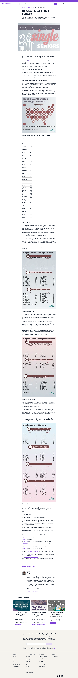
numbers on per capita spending (31, 557)
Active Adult (28, 666)
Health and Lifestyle (31, 7)
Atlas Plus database (34, 555)
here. (51, 588)
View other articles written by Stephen (35, 591)
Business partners (55, 656)
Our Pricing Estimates (16, 664)
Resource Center (25, 7)
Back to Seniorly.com (72, 3)
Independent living (29, 658)
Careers (14, 659)
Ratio (24, 539)
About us (14, 656)
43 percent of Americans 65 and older (36, 60)
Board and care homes (29, 659)
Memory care (28, 661)
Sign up (49, 644)
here (54, 648)
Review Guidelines (16, 666)
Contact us (15, 658)
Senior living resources (42, 658)
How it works (41, 661)
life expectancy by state (33, 551)
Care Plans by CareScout (43, 656)
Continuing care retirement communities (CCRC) (30, 668)
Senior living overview (29, 672)
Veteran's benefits (42, 666)
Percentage (25, 537)
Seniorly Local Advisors (42, 664)
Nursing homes (28, 670)
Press (14, 661)
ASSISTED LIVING (18, 624)
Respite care (28, 664)
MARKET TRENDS (32, 566)
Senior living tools (42, 659)
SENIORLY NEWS (25, 566)
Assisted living (28, 656)
